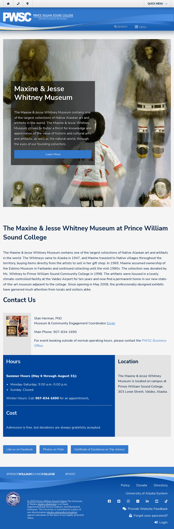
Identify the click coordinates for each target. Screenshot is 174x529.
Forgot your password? (148, 515)
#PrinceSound (31, 474)
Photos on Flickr (53, 449)
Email (111, 323)
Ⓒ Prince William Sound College (47, 501)
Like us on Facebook (20, 449)
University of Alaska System (147, 493)
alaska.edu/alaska (47, 504)
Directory (161, 485)
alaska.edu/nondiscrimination (62, 512)
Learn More (53, 154)
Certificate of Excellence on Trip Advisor (99, 449)
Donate (141, 485)
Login (162, 522)
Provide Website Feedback (145, 509)
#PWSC (70, 474)
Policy (125, 485)
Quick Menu (155, 3)
